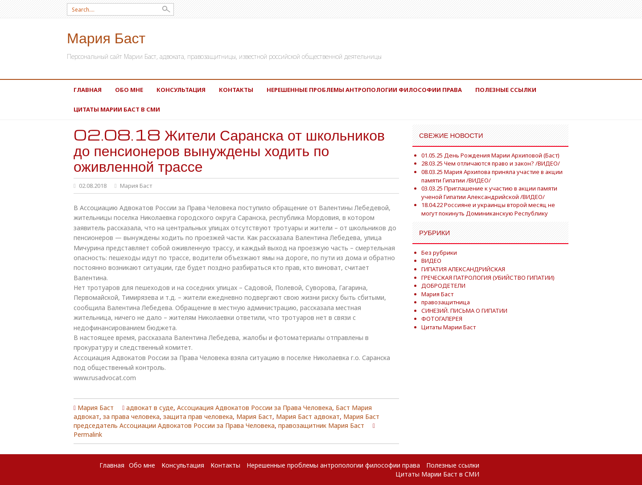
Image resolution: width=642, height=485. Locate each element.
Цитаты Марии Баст (448, 327)
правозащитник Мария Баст (321, 425)
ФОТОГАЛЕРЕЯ (441, 319)
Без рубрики (439, 253)
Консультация (181, 90)
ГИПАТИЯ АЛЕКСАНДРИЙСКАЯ (463, 269)
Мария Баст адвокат (308, 416)
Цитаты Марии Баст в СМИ (117, 109)
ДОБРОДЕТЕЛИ (443, 286)
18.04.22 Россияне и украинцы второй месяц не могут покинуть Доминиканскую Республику (488, 209)
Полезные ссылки (505, 90)
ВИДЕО (431, 261)
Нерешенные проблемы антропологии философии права (364, 90)
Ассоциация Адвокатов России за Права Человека (254, 407)
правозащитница (445, 302)
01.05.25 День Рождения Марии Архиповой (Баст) (490, 155)
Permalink (88, 434)
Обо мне (129, 90)
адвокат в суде (149, 407)
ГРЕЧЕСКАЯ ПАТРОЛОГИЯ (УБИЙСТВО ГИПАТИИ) (488, 278)
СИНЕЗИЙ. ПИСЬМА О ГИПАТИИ (464, 311)
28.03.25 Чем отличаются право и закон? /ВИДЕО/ (490, 163)
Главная (88, 90)
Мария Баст (106, 37)
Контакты (236, 90)
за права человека (131, 416)
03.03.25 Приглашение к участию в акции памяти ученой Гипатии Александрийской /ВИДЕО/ (489, 192)
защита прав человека (198, 416)
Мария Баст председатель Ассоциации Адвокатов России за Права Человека (226, 421)
